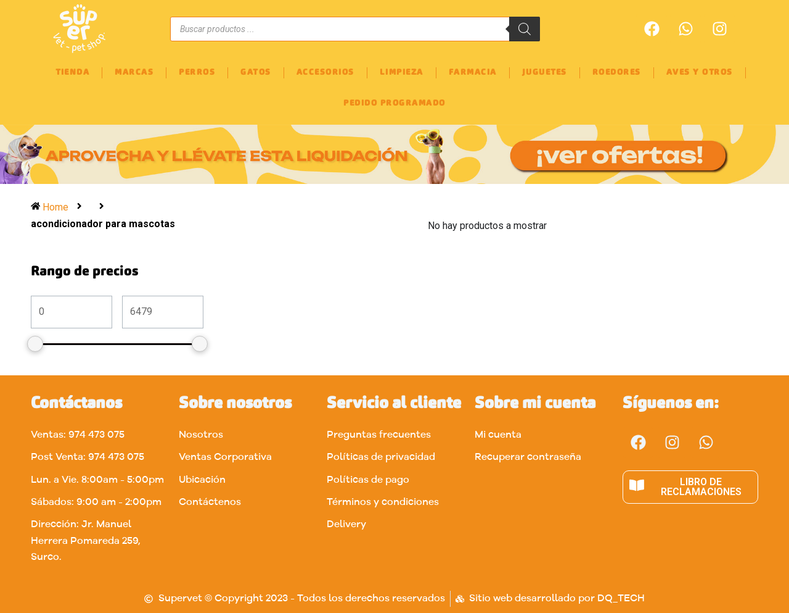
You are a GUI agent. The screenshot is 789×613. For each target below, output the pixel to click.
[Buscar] (524, 29)
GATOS (255, 73)
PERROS (197, 73)
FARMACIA (473, 73)
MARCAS (134, 73)
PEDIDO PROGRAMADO (394, 103)
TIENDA (72, 73)
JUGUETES (544, 73)
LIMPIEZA (401, 73)
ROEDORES (616, 73)
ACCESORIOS (325, 73)
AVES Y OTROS (699, 73)
